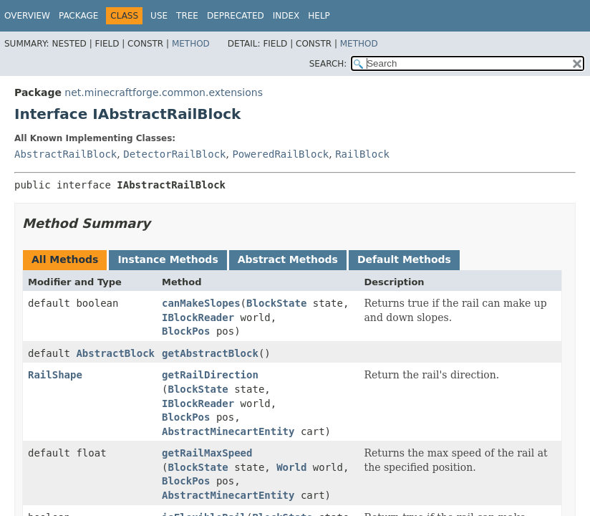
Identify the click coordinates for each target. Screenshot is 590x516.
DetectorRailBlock (174, 154)
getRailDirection (210, 375)
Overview (27, 16)
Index (286, 16)
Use (159, 16)
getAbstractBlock (210, 353)
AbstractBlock (115, 353)
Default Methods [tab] (404, 259)
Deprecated (235, 16)
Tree (187, 16)
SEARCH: (328, 64)
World (291, 467)
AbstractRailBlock (65, 154)
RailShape (55, 375)
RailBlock (362, 154)
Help (319, 16)
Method (191, 44)
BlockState (276, 303)
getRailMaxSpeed (207, 453)
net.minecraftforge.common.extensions (163, 92)
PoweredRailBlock (280, 154)
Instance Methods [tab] (167, 259)
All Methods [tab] (65, 259)
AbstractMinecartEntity (228, 431)
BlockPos (186, 331)
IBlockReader (198, 317)
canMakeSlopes (201, 303)
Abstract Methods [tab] (288, 259)
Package (78, 16)
